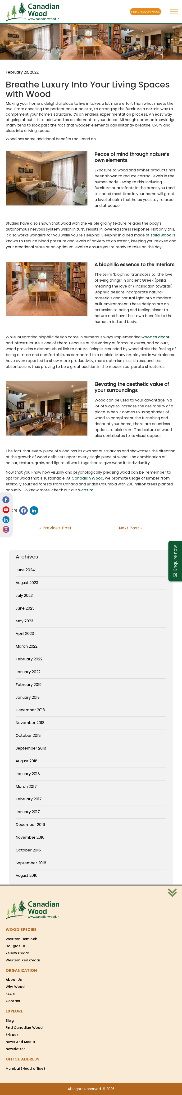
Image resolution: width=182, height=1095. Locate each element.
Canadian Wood (87, 478)
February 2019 (28, 684)
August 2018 (26, 761)
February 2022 (29, 659)
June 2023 (25, 608)
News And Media (20, 1041)
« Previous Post (55, 528)
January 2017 (28, 812)
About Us (14, 979)
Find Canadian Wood (24, 1027)
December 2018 (30, 710)
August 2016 (26, 875)
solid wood (161, 235)
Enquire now (175, 561)
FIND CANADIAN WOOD (145, 11)
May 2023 (24, 621)
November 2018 (30, 722)
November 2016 (30, 837)
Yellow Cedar (17, 953)
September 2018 (31, 748)
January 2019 (28, 697)
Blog (10, 1020)
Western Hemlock (21, 939)
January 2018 (28, 774)
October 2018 (28, 735)
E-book (12, 1034)
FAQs (10, 993)
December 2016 (30, 824)
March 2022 (26, 646)
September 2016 (31, 863)
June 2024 (25, 570)
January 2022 (28, 672)
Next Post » (131, 528)
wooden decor (155, 337)
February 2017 (29, 799)
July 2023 (24, 595)
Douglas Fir (15, 946)
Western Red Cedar (23, 960)
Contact (13, 1001)
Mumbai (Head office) (25, 1068)
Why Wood (15, 986)
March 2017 (26, 786)
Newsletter (15, 1049)
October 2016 (28, 850)
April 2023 (25, 633)
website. (86, 490)
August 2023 (27, 582)
